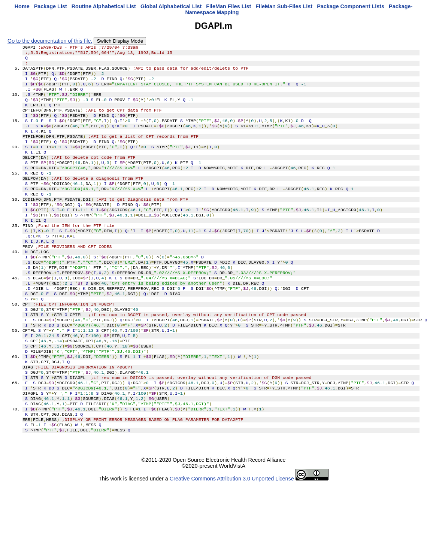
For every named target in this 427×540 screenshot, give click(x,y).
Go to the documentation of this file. (49, 41)
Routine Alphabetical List (104, 6)
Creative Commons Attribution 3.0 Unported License (232, 534)
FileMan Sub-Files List (283, 6)
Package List (50, 6)
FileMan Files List (228, 6)
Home (22, 6)
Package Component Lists (350, 6)
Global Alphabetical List (171, 6)
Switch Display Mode (120, 41)
